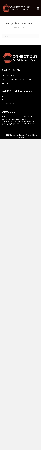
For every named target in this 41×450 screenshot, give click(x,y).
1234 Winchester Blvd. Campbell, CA (18, 79)
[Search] (20, 36)
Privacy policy (7, 100)
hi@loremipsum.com (13, 83)
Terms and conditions (10, 103)
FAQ (3, 96)
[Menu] (37, 8)
